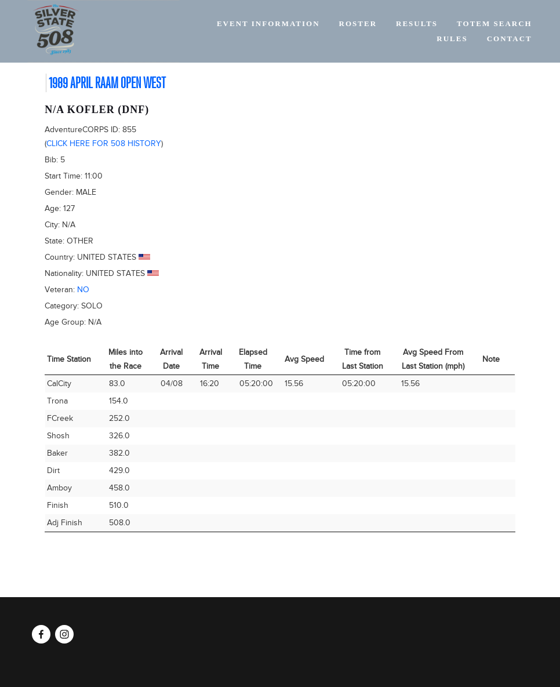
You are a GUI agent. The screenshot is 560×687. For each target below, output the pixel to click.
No (83, 290)
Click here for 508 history (103, 143)
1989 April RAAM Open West (107, 83)
